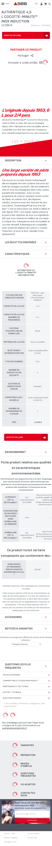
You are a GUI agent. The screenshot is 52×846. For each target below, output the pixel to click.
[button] (41, 3)
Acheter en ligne (12, 35)
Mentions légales (11, 838)
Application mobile (11, 675)
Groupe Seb (32, 838)
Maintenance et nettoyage (15, 686)
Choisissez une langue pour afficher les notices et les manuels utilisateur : (26, 638)
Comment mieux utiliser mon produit (20, 680)
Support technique (12, 692)
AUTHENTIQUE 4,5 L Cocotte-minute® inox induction (26, 272)
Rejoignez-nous (10, 842)
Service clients (33, 833)
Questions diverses (12, 698)
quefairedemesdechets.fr (14, 728)
